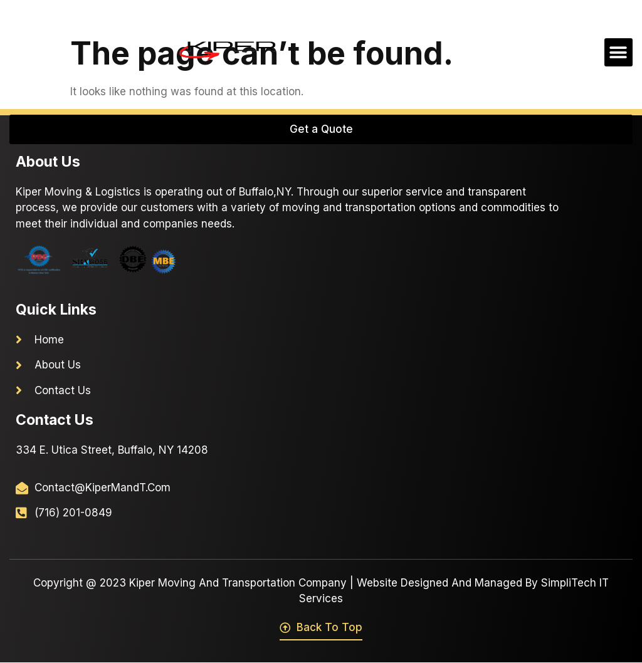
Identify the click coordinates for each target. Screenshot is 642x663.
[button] (618, 52)
